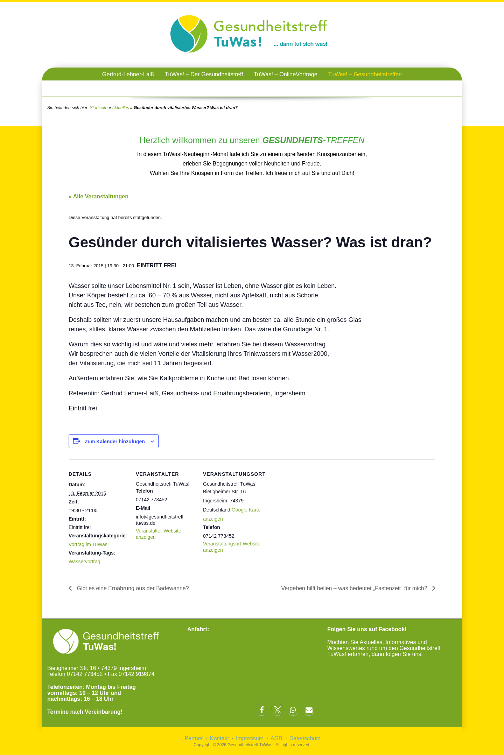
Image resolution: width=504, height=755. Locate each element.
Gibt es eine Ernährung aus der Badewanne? (132, 588)
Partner (193, 738)
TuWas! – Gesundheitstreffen (365, 74)
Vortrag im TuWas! (89, 544)
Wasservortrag (84, 561)
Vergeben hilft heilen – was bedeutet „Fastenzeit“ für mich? (355, 588)
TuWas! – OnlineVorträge (285, 74)
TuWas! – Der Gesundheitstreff (204, 74)
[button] (261, 710)
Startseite (98, 107)
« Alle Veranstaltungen (98, 196)
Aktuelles (120, 107)
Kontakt (219, 738)
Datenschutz (305, 738)
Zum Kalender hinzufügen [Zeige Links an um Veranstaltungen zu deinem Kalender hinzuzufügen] (115, 441)
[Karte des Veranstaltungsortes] (307, 507)
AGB (276, 738)
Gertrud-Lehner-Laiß (128, 74)
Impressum (250, 738)
